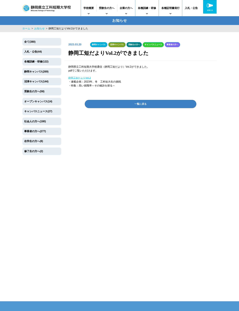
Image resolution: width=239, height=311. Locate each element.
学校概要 (88, 8)
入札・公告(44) (33, 51)
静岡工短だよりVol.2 (80, 77)
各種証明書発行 (170, 8)
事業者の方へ (171, 44)
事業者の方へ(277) (35, 131)
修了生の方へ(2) (33, 151)
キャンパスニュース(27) (38, 111)
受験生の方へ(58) (34, 91)
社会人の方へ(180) (35, 121)
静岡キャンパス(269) (36, 71)
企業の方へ (126, 8)
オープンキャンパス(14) (38, 101)
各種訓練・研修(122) (36, 61)
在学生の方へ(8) (33, 141)
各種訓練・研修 (147, 8)
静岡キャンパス (99, 44)
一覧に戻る (140, 103)
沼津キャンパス (116, 44)
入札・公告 (191, 8)
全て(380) (29, 41)
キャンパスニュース (152, 44)
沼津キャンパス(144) (36, 81)
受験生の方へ (106, 8)
